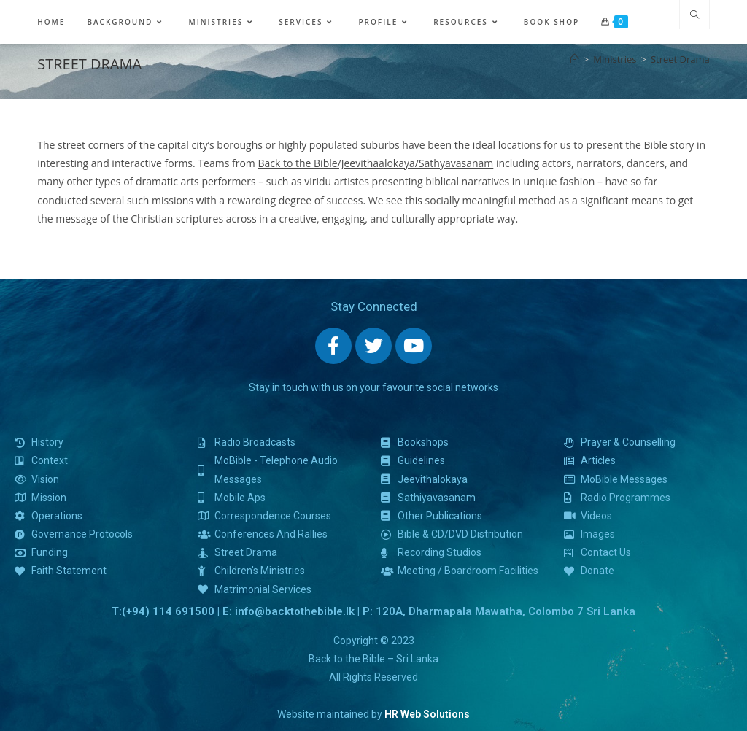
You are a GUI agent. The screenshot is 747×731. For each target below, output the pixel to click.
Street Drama (680, 59)
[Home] (574, 59)
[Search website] (694, 15)
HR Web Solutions (427, 714)
